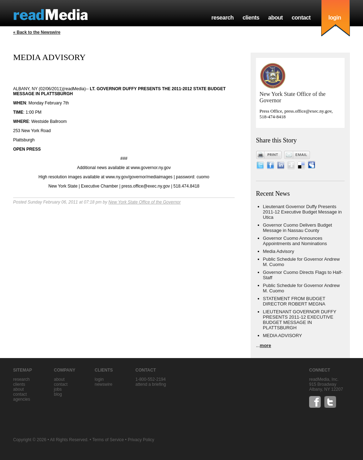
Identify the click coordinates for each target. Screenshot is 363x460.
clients (250, 18)
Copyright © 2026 (29, 439)
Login (99, 379)
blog (58, 394)
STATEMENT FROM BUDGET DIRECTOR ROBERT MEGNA (294, 301)
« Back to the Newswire (36, 32)
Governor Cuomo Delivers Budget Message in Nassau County (297, 227)
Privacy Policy (141, 439)
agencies (21, 399)
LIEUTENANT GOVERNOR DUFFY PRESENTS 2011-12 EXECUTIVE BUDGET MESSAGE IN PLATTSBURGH (299, 319)
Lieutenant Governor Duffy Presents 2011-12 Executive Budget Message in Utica (302, 212)
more (265, 345)
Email (297, 155)
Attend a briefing (150, 384)
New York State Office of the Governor (144, 202)
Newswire (103, 384)
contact (301, 18)
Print (269, 155)
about (275, 18)
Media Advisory (278, 251)
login (334, 18)
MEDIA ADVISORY (282, 335)
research (222, 18)
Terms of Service (108, 439)
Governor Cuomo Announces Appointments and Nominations (295, 241)
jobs (58, 389)
